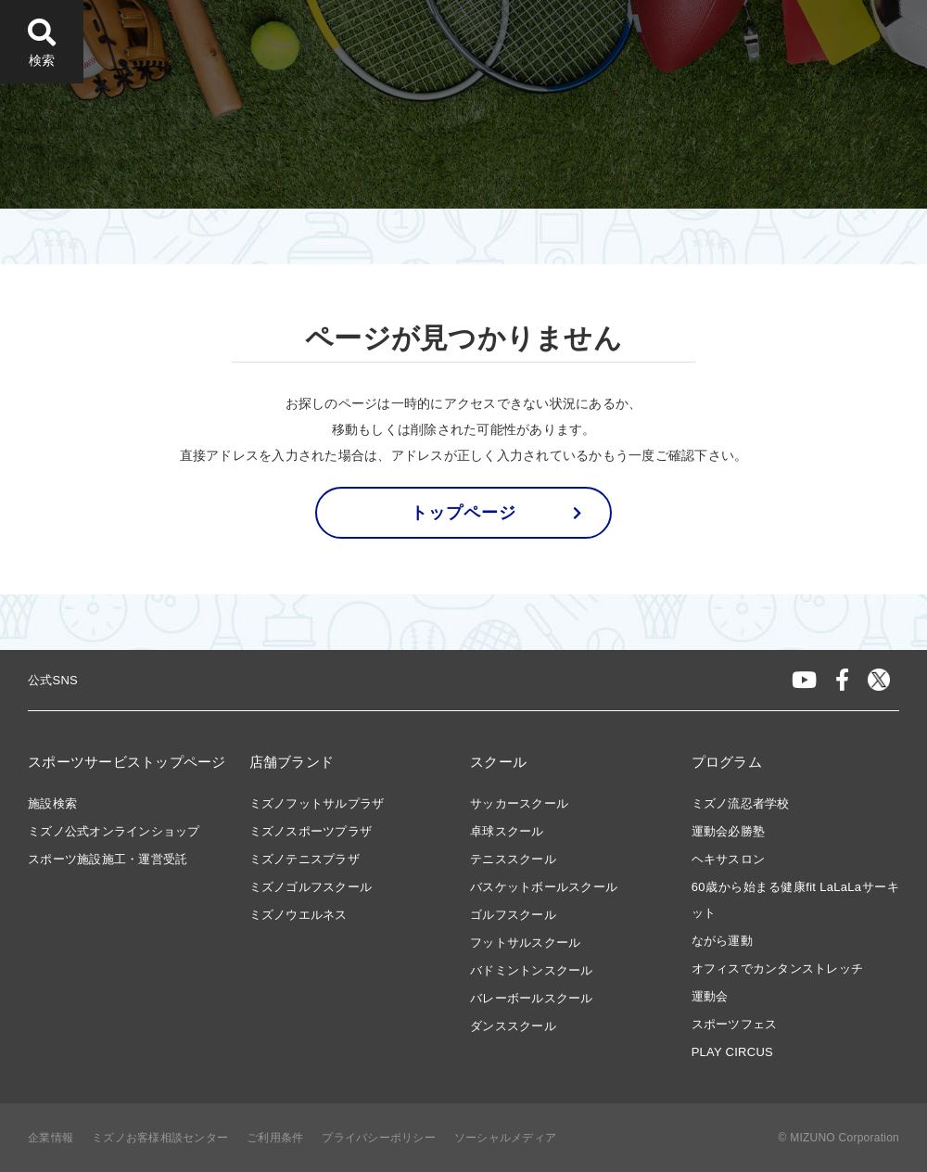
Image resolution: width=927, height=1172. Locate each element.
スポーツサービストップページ (127, 762)
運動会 (710, 996)
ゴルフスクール (513, 915)
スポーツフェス (735, 1024)
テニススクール (513, 859)
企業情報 (50, 1137)
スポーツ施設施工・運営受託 (107, 859)
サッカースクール (519, 803)
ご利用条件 (275, 1137)
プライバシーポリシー (379, 1137)
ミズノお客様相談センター (160, 1137)
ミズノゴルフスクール (311, 887)
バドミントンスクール (531, 970)
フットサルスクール (525, 942)
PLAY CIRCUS (732, 1052)
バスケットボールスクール (543, 887)
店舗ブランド (292, 762)
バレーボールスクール (531, 998)
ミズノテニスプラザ (304, 859)
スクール (498, 762)
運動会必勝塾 (729, 831)
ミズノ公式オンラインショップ (114, 831)
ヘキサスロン (729, 859)
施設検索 (52, 803)
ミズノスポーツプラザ (311, 831)
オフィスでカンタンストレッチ (778, 968)
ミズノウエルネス (298, 915)
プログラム (727, 762)
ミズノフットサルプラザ (317, 803)
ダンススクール (513, 1026)
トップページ (463, 512)
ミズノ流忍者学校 (741, 803)
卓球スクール (507, 831)
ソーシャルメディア (505, 1137)
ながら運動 (722, 941)
